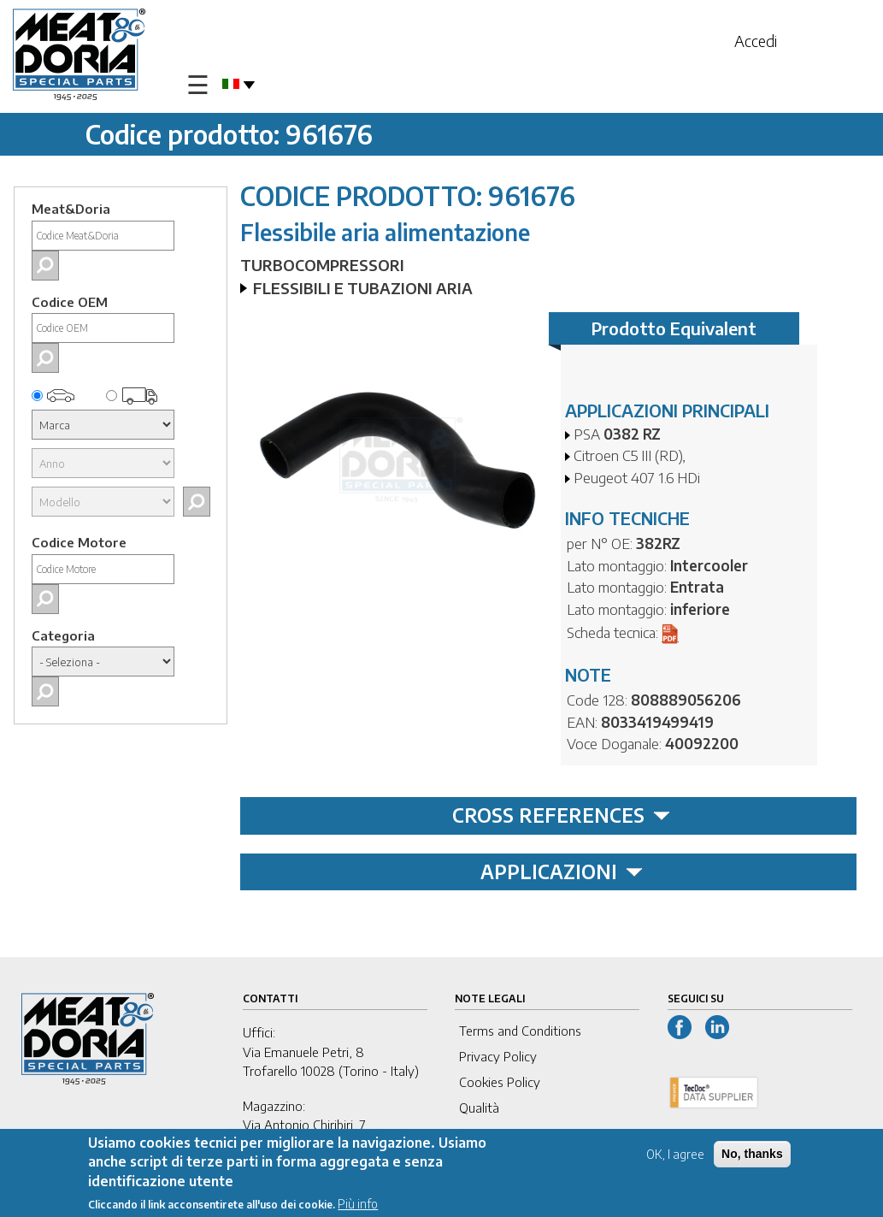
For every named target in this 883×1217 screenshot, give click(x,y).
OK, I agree (675, 1156)
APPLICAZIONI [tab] (561, 871)
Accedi (755, 40)
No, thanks (752, 1156)
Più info (358, 1206)
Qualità (479, 1107)
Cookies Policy (499, 1082)
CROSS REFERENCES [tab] (561, 815)
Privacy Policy (498, 1056)
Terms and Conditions (520, 1030)
